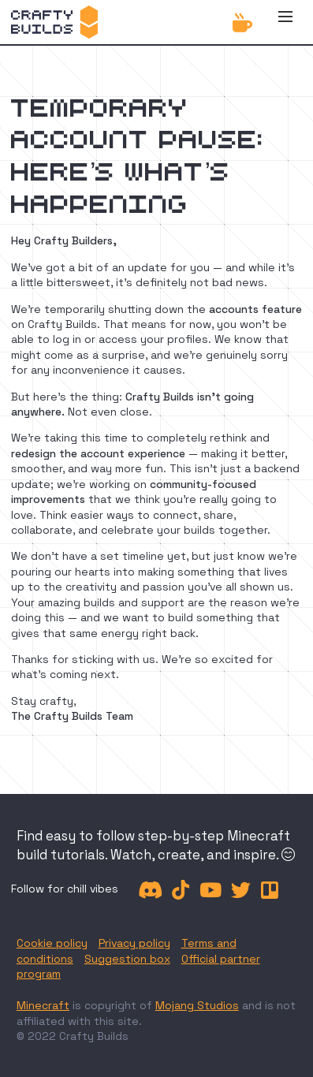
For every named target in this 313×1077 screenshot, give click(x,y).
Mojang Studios (197, 1005)
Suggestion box (127, 959)
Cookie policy (52, 943)
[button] (285, 22)
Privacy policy (134, 943)
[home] (54, 22)
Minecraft (43, 1005)
